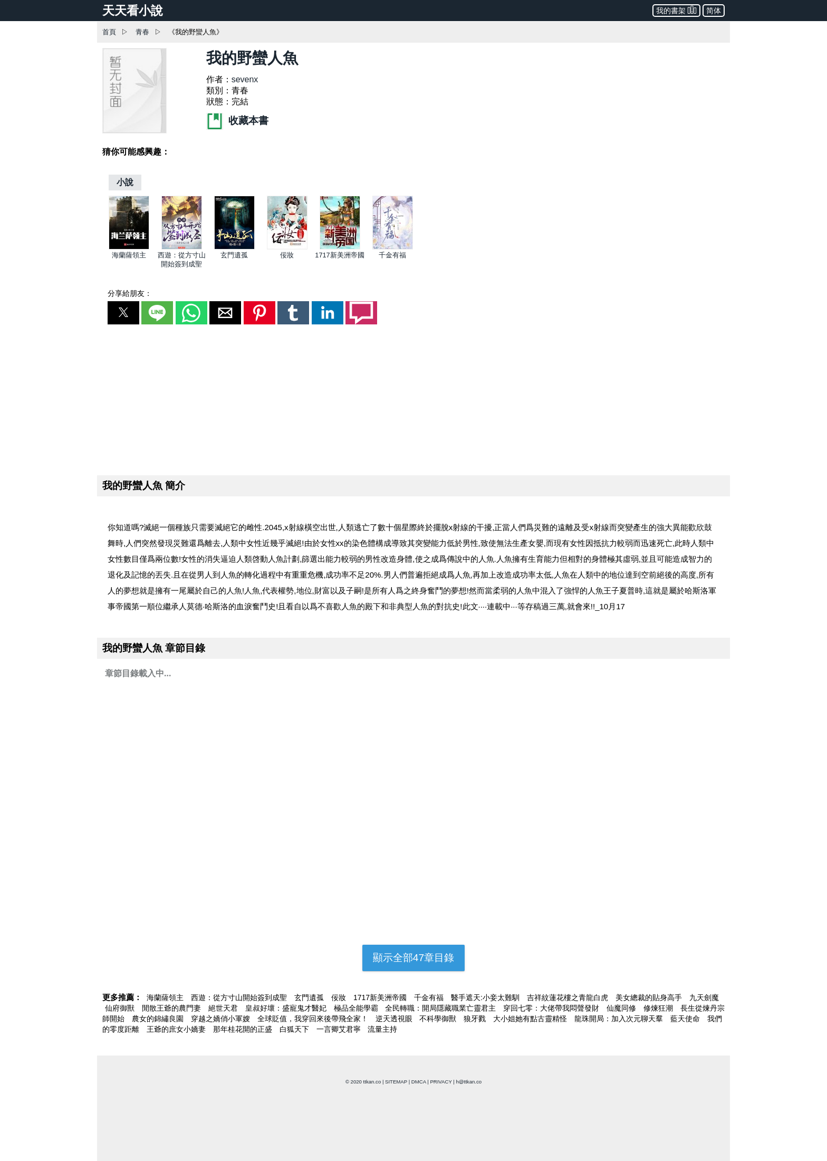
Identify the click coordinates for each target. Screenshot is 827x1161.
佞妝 (287, 255)
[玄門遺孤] (234, 247)
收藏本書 (237, 120)
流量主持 (382, 1029)
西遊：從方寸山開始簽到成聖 (240, 997)
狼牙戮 (476, 1018)
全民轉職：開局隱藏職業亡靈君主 (441, 1008)
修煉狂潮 (659, 1008)
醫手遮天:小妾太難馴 (486, 997)
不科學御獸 (438, 1018)
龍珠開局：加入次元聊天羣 (619, 1018)
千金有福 (392, 255)
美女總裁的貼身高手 (650, 997)
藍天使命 (686, 1018)
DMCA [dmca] (418, 1082)
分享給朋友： (130, 293)
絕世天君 (224, 1008)
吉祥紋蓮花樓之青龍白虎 (568, 997)
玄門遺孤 (234, 255)
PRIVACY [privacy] (440, 1082)
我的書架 (676, 10)
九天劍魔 (704, 997)
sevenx (245, 79)
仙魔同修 (622, 1008)
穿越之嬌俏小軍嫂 (221, 1018)
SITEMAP (396, 1082)
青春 (142, 32)
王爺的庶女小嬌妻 (177, 1029)
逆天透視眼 (395, 1018)
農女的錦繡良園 (159, 1018)
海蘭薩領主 (129, 255)
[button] (123, 312)
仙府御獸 (121, 1008)
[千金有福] (392, 247)
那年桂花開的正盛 (243, 1029)
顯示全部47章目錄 (413, 957)
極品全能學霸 (357, 1008)
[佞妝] (287, 247)
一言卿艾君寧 (339, 1029)
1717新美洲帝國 (339, 255)
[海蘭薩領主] (129, 247)
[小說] (125, 182)
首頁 (109, 32)
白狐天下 (295, 1029)
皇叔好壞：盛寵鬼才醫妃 (287, 1008)
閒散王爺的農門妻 (172, 1008)
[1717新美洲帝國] (340, 247)
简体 (713, 10)
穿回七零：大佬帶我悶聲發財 (552, 1008)
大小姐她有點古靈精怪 (531, 1018)
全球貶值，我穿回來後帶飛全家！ (313, 1018)
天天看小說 (132, 10)
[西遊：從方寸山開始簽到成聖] (181, 247)
